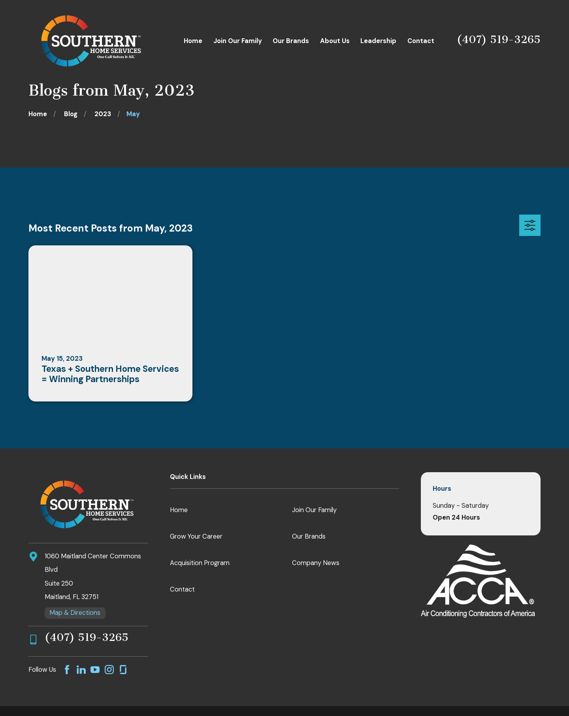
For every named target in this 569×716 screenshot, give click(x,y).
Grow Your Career (196, 536)
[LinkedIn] (81, 669)
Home (179, 510)
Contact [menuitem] (420, 41)
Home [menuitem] (193, 41)
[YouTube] (95, 669)
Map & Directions (74, 613)
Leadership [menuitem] (378, 41)
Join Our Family (314, 510)
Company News (315, 563)
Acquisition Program (200, 563)
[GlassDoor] (123, 669)
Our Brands (309, 536)
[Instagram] (109, 669)
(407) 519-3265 (499, 39)
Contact (182, 589)
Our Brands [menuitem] (291, 41)
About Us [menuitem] (335, 41)
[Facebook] (67, 669)
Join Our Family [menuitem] (237, 41)
